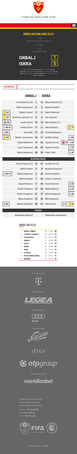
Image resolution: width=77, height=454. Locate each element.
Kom (26, 250)
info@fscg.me (30, 416)
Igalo (26, 244)
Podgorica (29, 237)
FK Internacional (32, 256)
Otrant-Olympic (31, 234)
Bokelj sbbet (30, 231)
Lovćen (27, 253)
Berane (27, 259)
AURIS (45, 446)
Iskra (26, 247)
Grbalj (27, 240)
